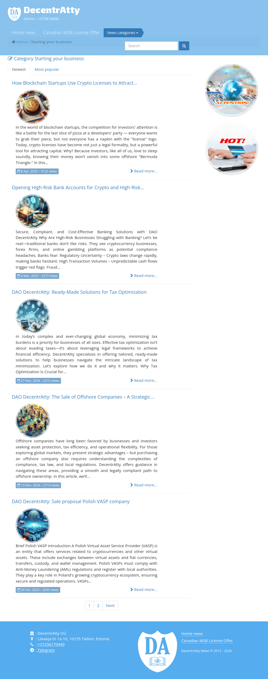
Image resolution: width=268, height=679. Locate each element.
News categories (122, 32)
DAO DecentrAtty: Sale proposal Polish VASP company (71, 501)
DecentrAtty (52, 9)
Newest (19, 69)
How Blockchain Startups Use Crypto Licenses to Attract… (74, 83)
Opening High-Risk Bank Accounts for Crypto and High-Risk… (78, 187)
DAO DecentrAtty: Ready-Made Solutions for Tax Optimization (79, 292)
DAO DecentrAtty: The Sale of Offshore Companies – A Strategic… (83, 397)
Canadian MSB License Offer (71, 32)
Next (110, 605)
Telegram (46, 650)
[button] (231, 90)
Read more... (143, 170)
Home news (24, 32)
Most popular (47, 69)
